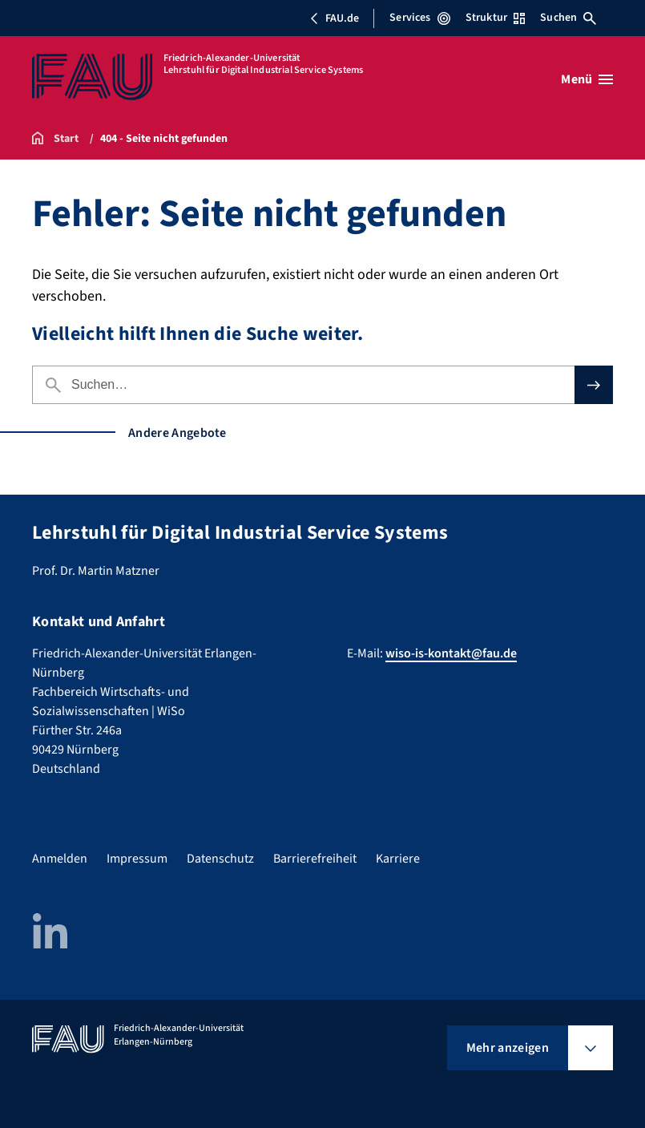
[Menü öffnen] (587, 79)
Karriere (398, 858)
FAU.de (334, 18)
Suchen (568, 18)
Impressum (137, 858)
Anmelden (59, 858)
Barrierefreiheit (315, 858)
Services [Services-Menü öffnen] (419, 18)
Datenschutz (220, 858)
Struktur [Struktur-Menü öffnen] (495, 18)
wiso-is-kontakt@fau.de (451, 653)
